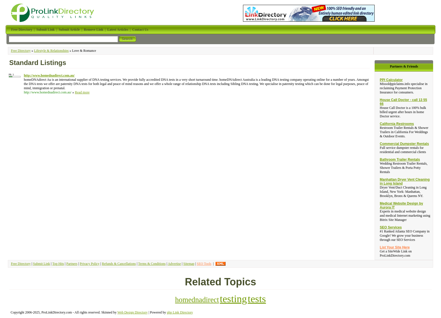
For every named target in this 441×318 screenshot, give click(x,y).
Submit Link (41, 264)
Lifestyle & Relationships (51, 51)
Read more (82, 92)
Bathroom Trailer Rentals (400, 160)
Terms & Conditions (152, 264)
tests (257, 298)
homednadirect (197, 300)
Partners (71, 264)
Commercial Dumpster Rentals (404, 144)
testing (233, 298)
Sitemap (188, 264)
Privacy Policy (90, 264)
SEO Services (391, 227)
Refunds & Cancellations (119, 264)
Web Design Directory (132, 312)
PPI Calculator (391, 80)
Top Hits (58, 264)
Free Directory (21, 51)
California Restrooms (397, 124)
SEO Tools (204, 264)
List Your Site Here (395, 247)
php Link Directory (180, 312)
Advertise (174, 264)
